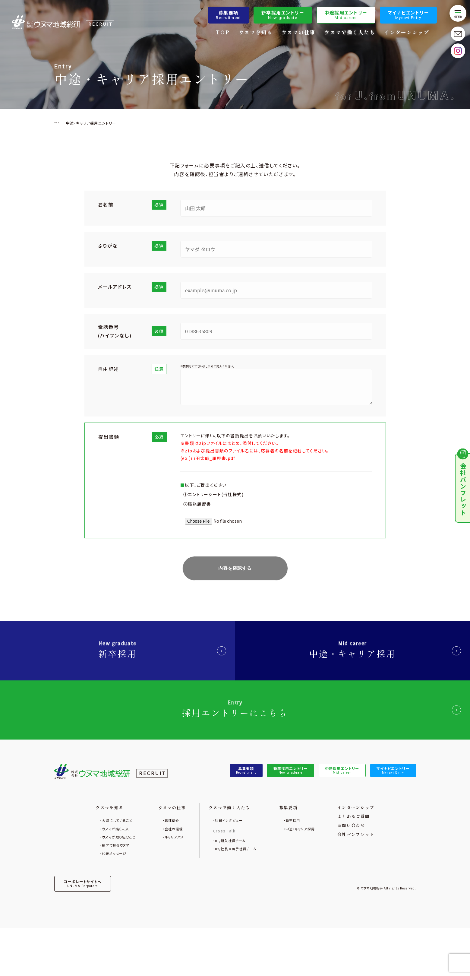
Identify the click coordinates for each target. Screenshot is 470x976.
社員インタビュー (226, 856)
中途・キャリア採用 (352, 657)
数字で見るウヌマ (97, 887)
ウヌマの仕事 (299, 33)
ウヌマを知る (256, 33)
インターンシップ (407, 33)
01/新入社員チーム (228, 878)
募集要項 (228, 15)
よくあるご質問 (371, 852)
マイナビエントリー (408, 15)
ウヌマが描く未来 (97, 867)
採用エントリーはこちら (235, 731)
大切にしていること (99, 856)
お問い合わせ (369, 863)
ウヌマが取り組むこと (101, 877)
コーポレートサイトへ (89, 930)
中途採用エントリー (346, 15)
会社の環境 (164, 867)
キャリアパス (165, 877)
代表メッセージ (95, 897)
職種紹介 (162, 856)
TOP (223, 33)
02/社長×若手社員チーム (235, 889)
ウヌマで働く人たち (350, 33)
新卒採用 (117, 657)
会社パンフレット (374, 874)
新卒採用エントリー (282, 15)
